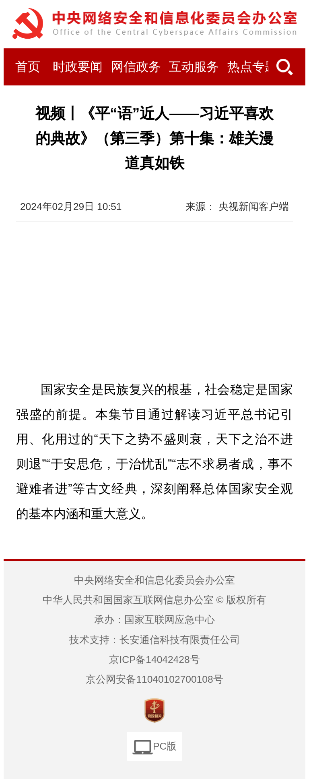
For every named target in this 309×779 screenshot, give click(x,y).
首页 (27, 67)
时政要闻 (78, 67)
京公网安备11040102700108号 (154, 679)
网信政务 (136, 67)
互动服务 (194, 67)
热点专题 (252, 67)
